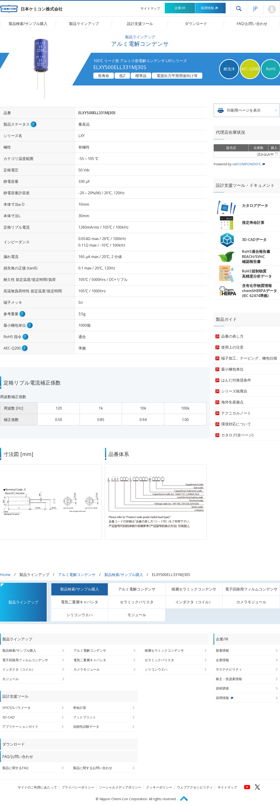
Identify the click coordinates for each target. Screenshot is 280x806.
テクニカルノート (236, 413)
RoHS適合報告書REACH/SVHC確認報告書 (256, 256)
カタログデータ (255, 205)
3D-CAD (8, 717)
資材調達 (222, 688)
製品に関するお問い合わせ (92, 768)
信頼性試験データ (86, 726)
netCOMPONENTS (246, 164)
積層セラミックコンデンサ (194, 589)
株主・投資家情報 (229, 679)
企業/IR (180, 8)
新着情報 (222, 650)
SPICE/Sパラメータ (16, 707)
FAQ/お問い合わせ (252, 23)
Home (5, 574)
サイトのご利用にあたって (37, 787)
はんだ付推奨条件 (236, 380)
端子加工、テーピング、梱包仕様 (249, 358)
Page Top (186, 797)
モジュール (136, 614)
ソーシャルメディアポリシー (120, 787)
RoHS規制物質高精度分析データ (257, 274)
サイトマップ (150, 8)
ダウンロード (196, 23)
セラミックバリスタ (137, 601)
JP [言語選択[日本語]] (255, 8)
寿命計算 (79, 707)
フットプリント (84, 717)
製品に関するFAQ (15, 768)
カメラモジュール (251, 601)
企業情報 (222, 660)
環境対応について (236, 424)
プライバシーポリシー (78, 787)
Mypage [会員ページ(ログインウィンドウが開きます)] (272, 9)
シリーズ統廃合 (234, 391)
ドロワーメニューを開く (239, 8)
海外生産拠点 (232, 402)
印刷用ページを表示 (244, 110)
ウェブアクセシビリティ (195, 787)
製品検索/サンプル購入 (123, 574)
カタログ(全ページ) (237, 435)
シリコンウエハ (79, 614)
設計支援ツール (140, 23)
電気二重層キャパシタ (79, 601)
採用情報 (209, 8)
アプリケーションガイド (20, 726)
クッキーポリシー (159, 787)
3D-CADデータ (254, 239)
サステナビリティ (229, 669)
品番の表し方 (232, 336)
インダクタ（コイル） (194, 601)
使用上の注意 (232, 347)
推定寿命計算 (253, 222)
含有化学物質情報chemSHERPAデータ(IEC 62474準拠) (259, 290)
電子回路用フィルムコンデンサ (251, 589)
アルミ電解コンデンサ (76, 574)
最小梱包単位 (232, 369)
